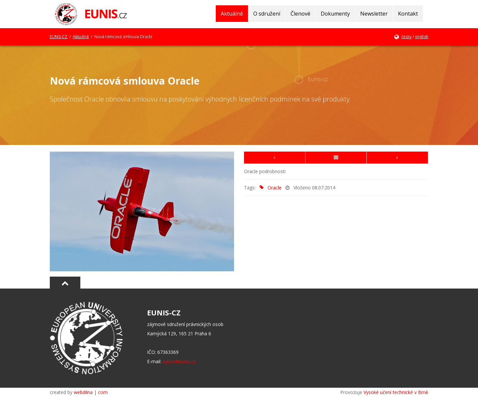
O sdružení (266, 13)
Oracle (269, 187)
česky (406, 36)
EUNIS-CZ (58, 36)
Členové (300, 13)
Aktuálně (232, 13)
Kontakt (408, 13)
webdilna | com (91, 392)
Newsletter (374, 13)
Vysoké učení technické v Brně (395, 392)
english (421, 36)
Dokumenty (335, 13)
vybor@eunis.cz (179, 361)
